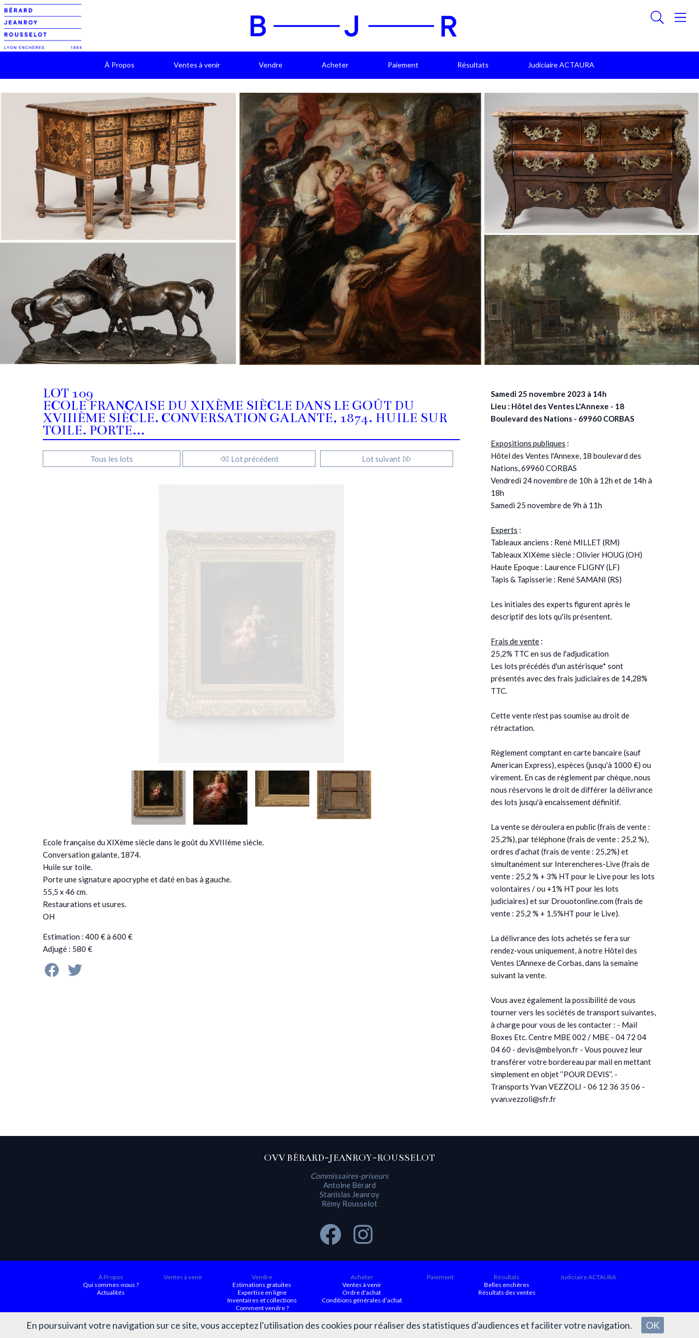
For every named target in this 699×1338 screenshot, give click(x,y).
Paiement (403, 64)
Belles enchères (506, 1285)
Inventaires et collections (262, 1300)
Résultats (473, 64)
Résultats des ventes (507, 1292)
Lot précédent (249, 458)
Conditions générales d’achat (362, 1300)
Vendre (270, 64)
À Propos (120, 64)
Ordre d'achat (361, 1292)
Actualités (111, 1292)
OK (652, 1325)
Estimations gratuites (261, 1285)
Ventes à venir (197, 64)
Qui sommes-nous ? (111, 1285)
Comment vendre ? (262, 1308)
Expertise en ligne (262, 1292)
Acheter (335, 64)
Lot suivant (387, 458)
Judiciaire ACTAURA (561, 64)
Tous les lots (111, 458)
